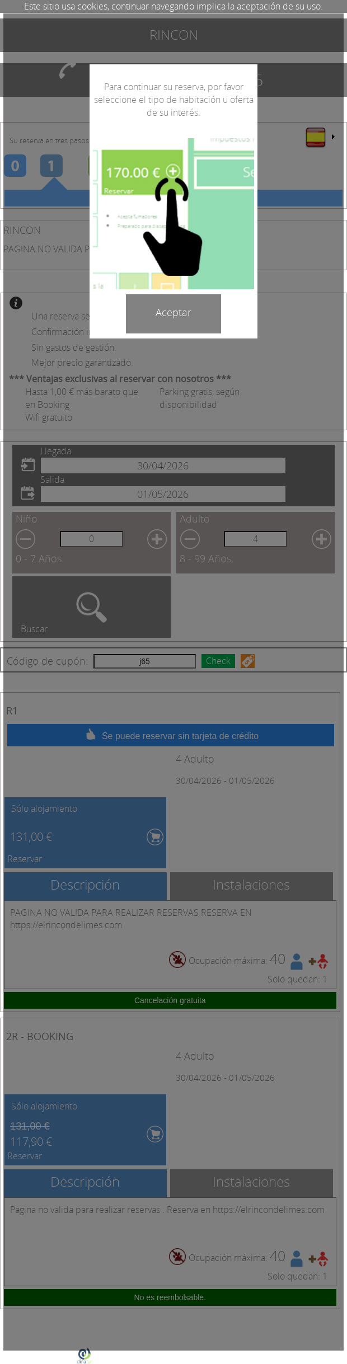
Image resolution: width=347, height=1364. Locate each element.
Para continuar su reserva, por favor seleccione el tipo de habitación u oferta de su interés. (174, 100)
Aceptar (173, 312)
